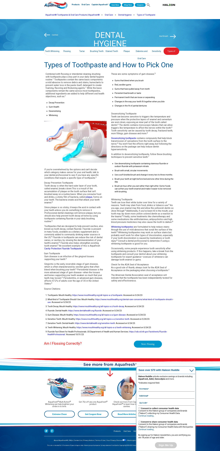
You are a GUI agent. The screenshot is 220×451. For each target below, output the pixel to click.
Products (76, 4)
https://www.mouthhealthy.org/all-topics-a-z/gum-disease (100, 315)
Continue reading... (146, 416)
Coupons (140, 5)
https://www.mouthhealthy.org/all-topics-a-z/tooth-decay (98, 306)
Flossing (67, 51)
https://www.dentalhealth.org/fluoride (85, 311)
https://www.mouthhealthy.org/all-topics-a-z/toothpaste (97, 295)
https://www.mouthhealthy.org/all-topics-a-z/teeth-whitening (103, 327)
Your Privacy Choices (116, 440)
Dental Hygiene (125, 15)
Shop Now (128, 5)
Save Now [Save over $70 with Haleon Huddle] (115, 5)
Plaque (127, 51)
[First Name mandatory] (166, 389)
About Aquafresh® (61, 440)
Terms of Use (100, 440)
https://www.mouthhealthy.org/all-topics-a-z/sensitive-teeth (103, 319)
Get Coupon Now (93, 414)
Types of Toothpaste (146, 15)
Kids (135, 431)
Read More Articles (127, 414)
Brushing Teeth (97, 51)
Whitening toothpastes (122, 227)
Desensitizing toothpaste (123, 138)
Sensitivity (156, 51)
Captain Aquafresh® (100, 4)
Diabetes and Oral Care (141, 52)
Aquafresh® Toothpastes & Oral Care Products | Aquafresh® (72, 15)
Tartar (82, 51)
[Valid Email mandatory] (166, 396)
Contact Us (78, 440)
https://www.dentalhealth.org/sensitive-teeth (95, 323)
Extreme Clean (59, 414)
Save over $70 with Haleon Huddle (158, 370)
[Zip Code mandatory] (166, 403)
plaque (89, 197)
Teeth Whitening (52, 51)
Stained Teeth (112, 51)
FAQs (71, 440)
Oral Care (86, 4)
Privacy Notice (88, 440)
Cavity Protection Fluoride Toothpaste (62, 248)
